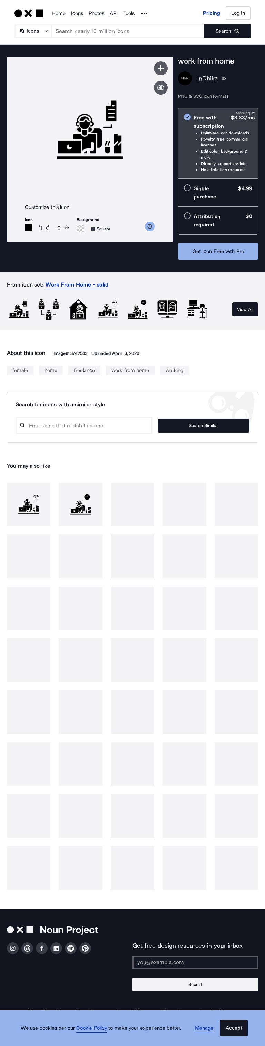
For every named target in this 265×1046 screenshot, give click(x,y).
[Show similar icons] (161, 88)
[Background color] (80, 229)
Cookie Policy (95, 1034)
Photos (96, 13)
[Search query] (104, 425)
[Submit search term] (227, 31)
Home (59, 13)
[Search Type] (32, 31)
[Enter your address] (195, 962)
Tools (129, 13)
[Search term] (128, 31)
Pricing (211, 13)
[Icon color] (28, 228)
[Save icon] (161, 68)
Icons (77, 13)
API (114, 13)
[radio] (218, 143)
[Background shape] (100, 229)
